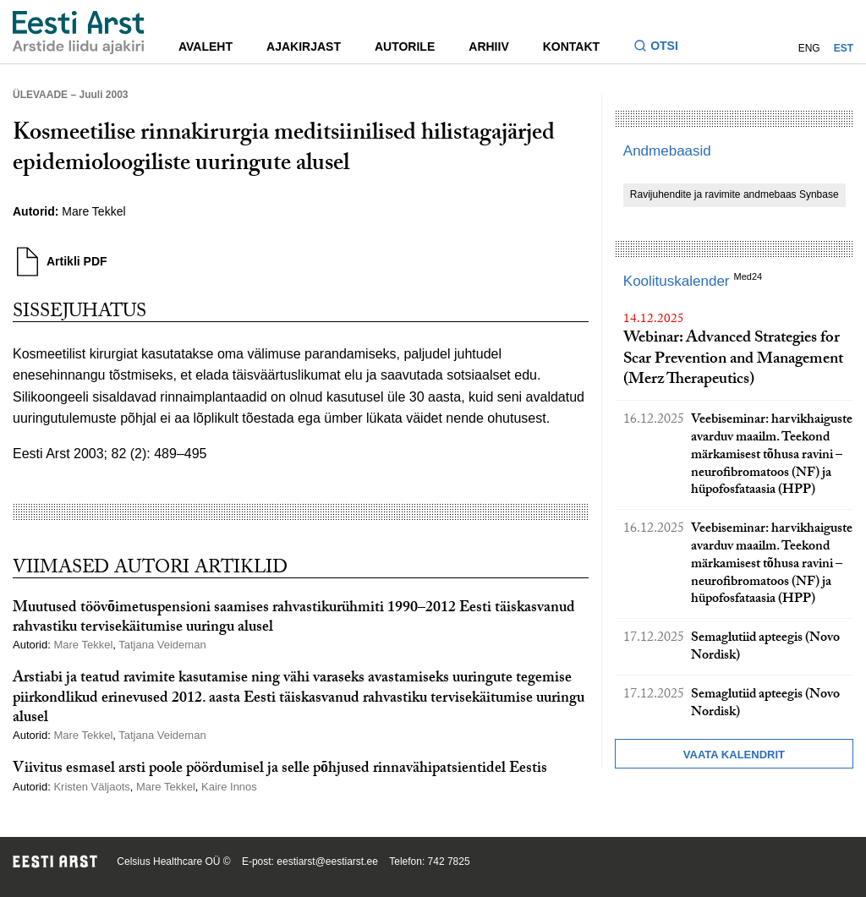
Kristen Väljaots (91, 786)
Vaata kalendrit (734, 754)
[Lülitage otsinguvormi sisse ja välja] (662, 47)
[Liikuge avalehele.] (79, 32)
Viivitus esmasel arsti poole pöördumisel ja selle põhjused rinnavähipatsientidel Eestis (280, 770)
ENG (809, 48)
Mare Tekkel (93, 211)
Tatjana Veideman (162, 644)
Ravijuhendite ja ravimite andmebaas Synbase (734, 194)
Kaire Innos (229, 786)
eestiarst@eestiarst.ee (327, 861)
